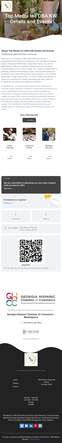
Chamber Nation (34, 439)
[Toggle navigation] (59, 6)
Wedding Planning (48, 147)
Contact (15, 386)
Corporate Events (29, 147)
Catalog (15, 383)
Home (15, 380)
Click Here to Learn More (31, 323)
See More (29, 120)
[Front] (7, 6)
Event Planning (9, 147)
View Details (10, 157)
